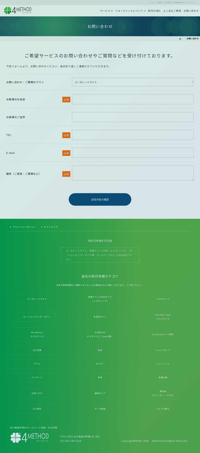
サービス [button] (106, 10)
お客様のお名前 (15, 99)
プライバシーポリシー (24, 226)
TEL (8, 135)
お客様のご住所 (15, 117)
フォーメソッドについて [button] (130, 10)
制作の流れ (154, 10)
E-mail (10, 153)
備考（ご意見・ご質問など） (23, 174)
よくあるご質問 (172, 10)
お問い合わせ (191, 10)
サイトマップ (51, 226)
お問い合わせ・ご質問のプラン (25, 82)
